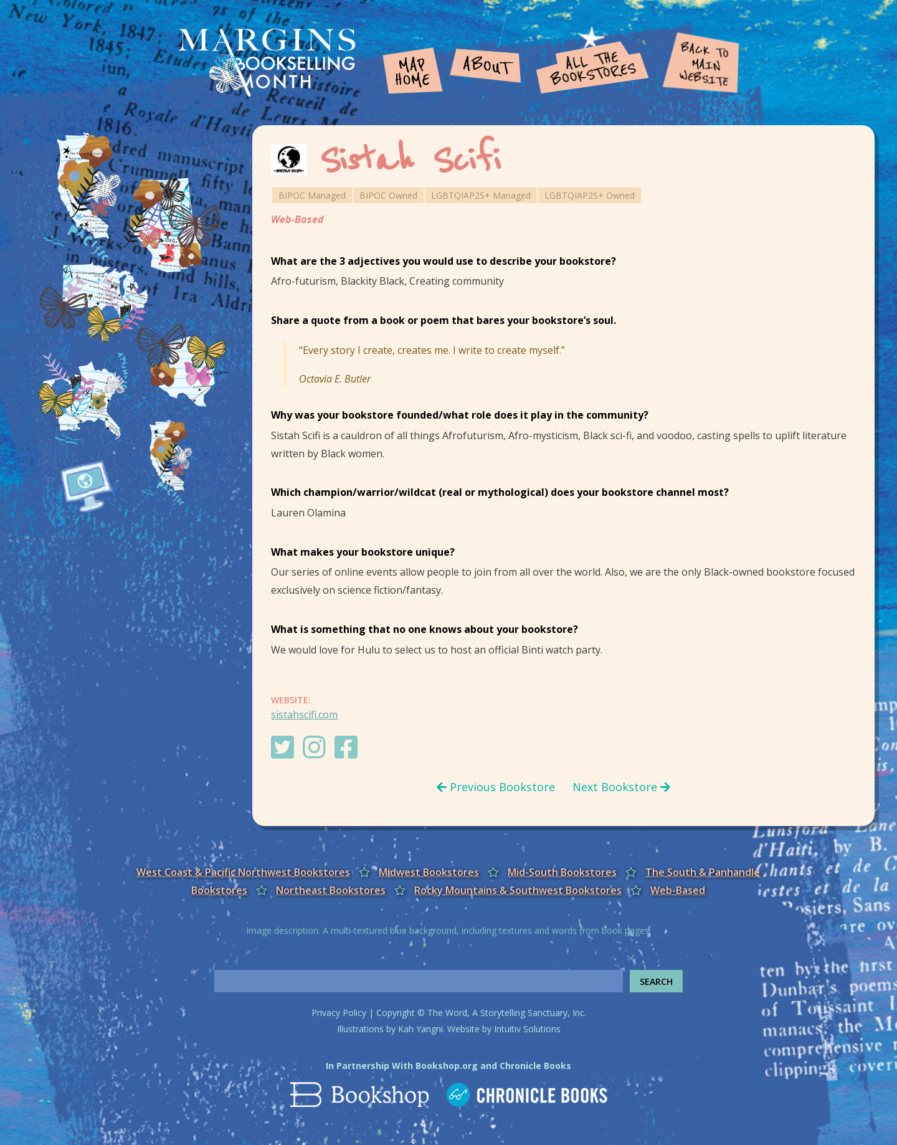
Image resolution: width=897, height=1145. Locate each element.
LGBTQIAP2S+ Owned (589, 195)
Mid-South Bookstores (562, 872)
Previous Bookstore (496, 786)
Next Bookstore (621, 786)
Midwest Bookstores (429, 872)
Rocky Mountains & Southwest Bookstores (518, 890)
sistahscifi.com (304, 714)
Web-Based (297, 219)
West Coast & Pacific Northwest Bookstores (243, 872)
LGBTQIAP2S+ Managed (481, 195)
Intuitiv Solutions (527, 1029)
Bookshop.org (446, 1065)
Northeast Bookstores (331, 890)
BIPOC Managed (312, 195)
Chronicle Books (535, 1065)
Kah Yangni (420, 1029)
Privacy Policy (338, 1013)
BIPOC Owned (388, 195)
